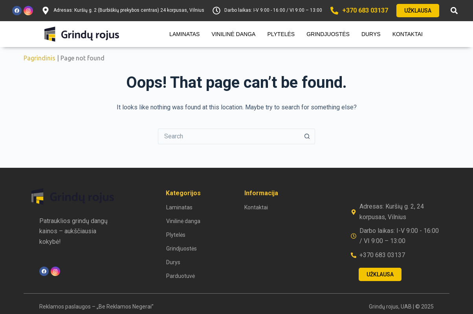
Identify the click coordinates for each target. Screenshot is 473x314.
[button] (454, 10)
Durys (371, 34)
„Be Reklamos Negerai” (125, 306)
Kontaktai (407, 34)
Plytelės (281, 34)
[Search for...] (228, 136)
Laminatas (184, 34)
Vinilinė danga (233, 34)
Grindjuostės (328, 34)
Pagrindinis (39, 58)
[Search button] (307, 136)
